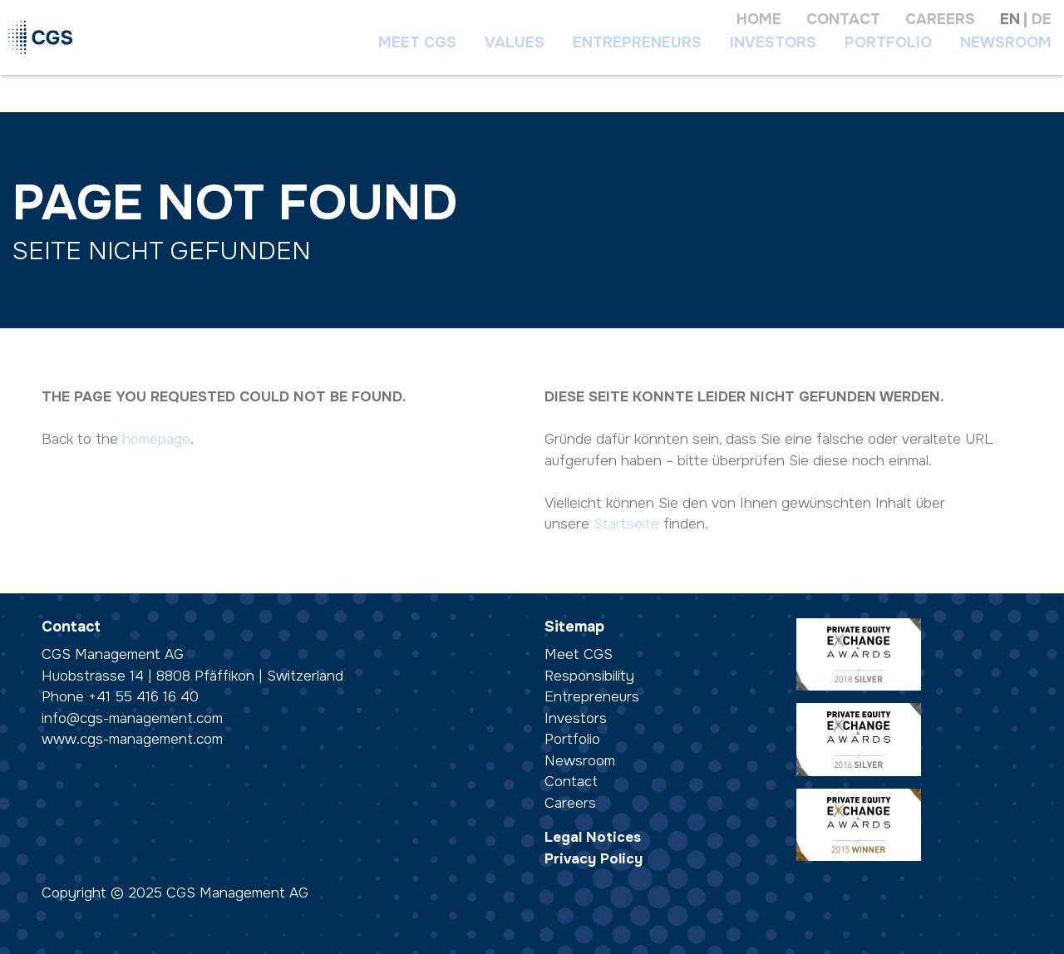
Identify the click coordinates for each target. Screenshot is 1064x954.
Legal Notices (592, 837)
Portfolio (888, 42)
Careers (570, 803)
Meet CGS (417, 42)
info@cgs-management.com (132, 718)
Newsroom (1006, 42)
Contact (571, 781)
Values (514, 42)
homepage (156, 439)
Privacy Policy (593, 859)
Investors (773, 42)
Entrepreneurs (637, 42)
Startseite (626, 524)
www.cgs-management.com (132, 739)
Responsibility (589, 676)
